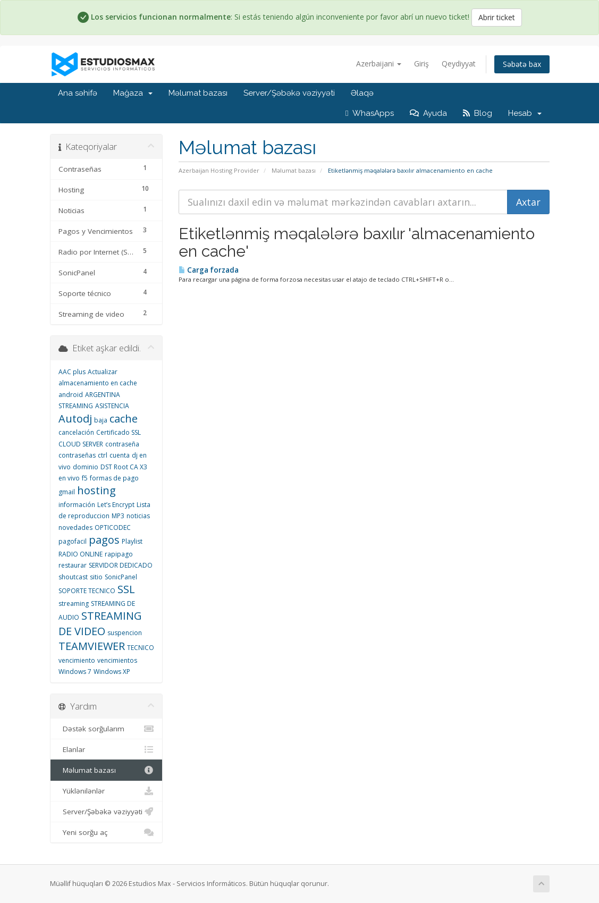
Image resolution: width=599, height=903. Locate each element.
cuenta (119, 455)
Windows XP (112, 671)
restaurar (72, 565)
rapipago (119, 554)
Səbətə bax (522, 64)
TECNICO (140, 647)
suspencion (124, 632)
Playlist (132, 541)
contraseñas (77, 455)
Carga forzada (209, 270)
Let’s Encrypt (115, 504)
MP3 (118, 515)
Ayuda (428, 113)
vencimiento (76, 660)
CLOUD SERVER (80, 444)
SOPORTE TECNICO (86, 590)
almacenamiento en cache (97, 382)
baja (100, 420)
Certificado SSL (118, 432)
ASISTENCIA (112, 405)
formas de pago (114, 478)
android (70, 394)
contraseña (122, 444)
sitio (96, 576)
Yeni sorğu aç (106, 832)
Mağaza (133, 93)
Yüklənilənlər (106, 790)
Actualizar (102, 371)
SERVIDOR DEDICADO (121, 565)
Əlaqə (362, 93)
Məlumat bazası (197, 93)
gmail (66, 491)
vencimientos (117, 660)
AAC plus (72, 371)
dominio (85, 466)
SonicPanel (121, 576)
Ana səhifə (77, 93)
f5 (85, 478)
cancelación (76, 432)
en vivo (69, 478)
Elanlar (106, 749)
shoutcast (73, 576)
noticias (138, 515)
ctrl (102, 455)
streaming (73, 603)
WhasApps (369, 113)
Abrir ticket (496, 17)
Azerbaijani (378, 63)
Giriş (421, 63)
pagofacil (72, 541)
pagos (104, 540)
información (76, 504)
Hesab (525, 113)
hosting (96, 490)
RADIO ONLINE (80, 554)
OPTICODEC (113, 527)
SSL (126, 589)
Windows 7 (74, 671)
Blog (477, 113)
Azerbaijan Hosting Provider (219, 170)
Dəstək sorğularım (106, 728)
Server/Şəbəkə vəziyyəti (289, 93)
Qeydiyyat (459, 63)
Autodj (75, 418)
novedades (75, 527)
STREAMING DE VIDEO (100, 623)
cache (123, 418)
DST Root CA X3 (123, 466)
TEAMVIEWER (91, 646)
